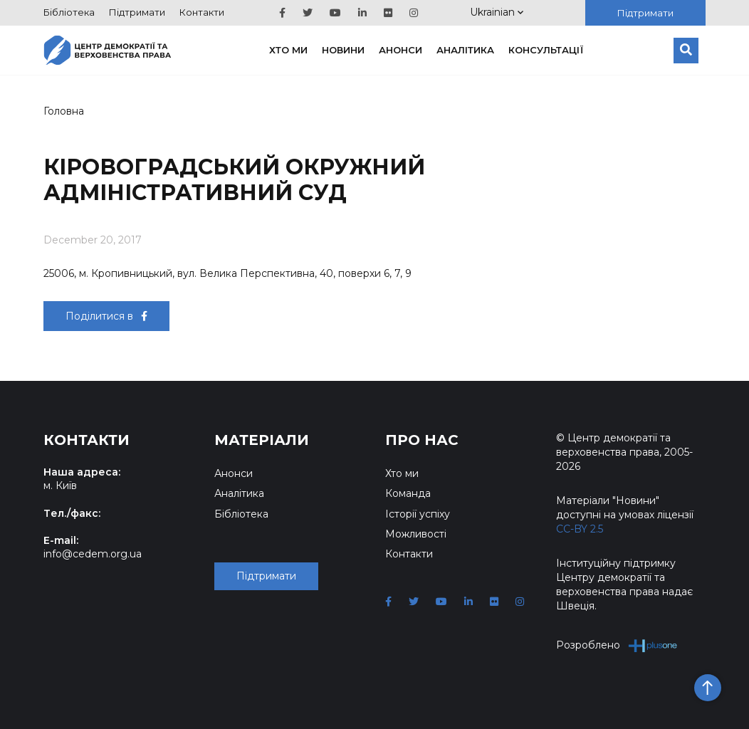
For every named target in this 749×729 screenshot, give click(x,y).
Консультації (546, 50)
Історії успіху (417, 514)
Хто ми (288, 50)
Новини (343, 50)
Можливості (415, 534)
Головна (63, 111)
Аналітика (465, 50)
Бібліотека (69, 12)
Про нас (422, 440)
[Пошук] (686, 50)
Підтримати (137, 12)
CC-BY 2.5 (579, 529)
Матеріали (261, 440)
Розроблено (617, 645)
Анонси (400, 50)
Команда (408, 493)
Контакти (201, 12)
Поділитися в (106, 316)
